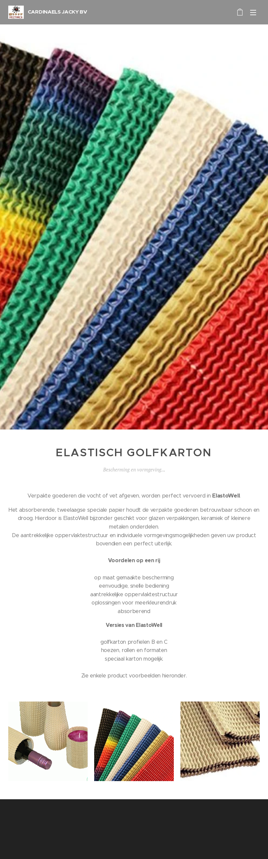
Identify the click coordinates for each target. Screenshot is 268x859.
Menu (253, 12)
